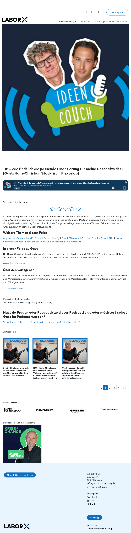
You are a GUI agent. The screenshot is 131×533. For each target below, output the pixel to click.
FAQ (125, 21)
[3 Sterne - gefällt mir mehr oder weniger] (66, 209)
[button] (69, 21)
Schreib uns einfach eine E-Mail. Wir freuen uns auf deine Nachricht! (41, 322)
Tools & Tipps (99, 21)
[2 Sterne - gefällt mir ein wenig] (59, 209)
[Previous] (101, 387)
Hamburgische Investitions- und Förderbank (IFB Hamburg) (49, 241)
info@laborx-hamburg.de (101, 483)
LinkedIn (91, 504)
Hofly (56, 238)
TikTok (91, 500)
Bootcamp (115, 21)
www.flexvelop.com (14, 262)
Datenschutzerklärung (99, 528)
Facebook (92, 497)
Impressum (93, 524)
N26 (111, 238)
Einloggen (117, 12)
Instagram (92, 493)
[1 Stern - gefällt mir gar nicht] (53, 209)
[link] (91, 12)
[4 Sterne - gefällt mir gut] (72, 209)
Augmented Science (14, 238)
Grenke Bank (99, 238)
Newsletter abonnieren (20, 475)
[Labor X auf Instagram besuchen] (86, 12)
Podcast (85, 21)
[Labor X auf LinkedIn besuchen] (82, 12)
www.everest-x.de (13, 288)
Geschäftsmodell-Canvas (76, 238)
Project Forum (43, 238)
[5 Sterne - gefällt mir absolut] (78, 209)
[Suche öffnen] (99, 12)
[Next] (127, 387)
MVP (30, 238)
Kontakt (94, 517)
